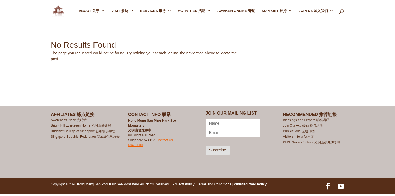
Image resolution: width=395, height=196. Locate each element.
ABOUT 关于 (89, 11)
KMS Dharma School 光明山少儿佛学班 (311, 142)
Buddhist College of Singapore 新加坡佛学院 (83, 131)
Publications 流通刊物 (298, 131)
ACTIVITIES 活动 (191, 11)
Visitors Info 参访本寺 (298, 137)
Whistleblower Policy (250, 184)
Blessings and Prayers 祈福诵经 (306, 120)
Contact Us (165, 140)
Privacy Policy (183, 184)
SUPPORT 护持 (274, 11)
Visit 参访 (119, 11)
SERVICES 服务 (153, 11)
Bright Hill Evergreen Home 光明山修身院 (81, 125)
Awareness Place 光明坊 (69, 120)
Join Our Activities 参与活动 (303, 125)
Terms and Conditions (214, 184)
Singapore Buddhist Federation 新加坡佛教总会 (85, 137)
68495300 (135, 145)
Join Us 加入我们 (313, 11)
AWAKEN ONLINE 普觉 (236, 11)
